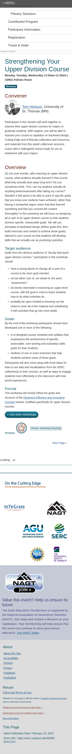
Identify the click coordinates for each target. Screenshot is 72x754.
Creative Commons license (53, 698)
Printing (7, 663)
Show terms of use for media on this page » (23, 713)
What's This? (9, 741)
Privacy (7, 668)
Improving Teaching (50, 428)
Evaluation (9, 677)
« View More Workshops (21, 414)
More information (11, 718)
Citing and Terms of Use (17, 692)
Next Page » (59, 442)
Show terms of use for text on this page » (22, 707)
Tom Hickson (32, 107)
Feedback (9, 672)
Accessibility (10, 658)
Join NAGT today (28, 632)
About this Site (12, 653)
